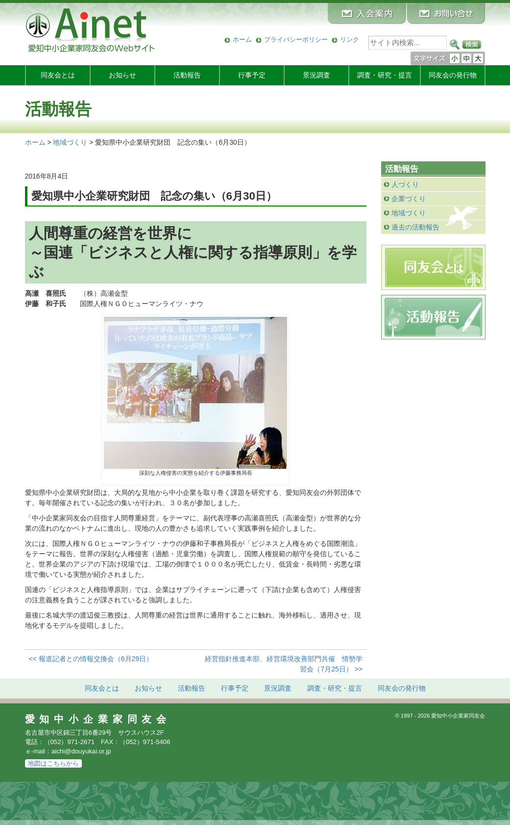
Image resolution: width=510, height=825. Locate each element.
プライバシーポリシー (296, 39)
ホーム (242, 39)
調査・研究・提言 (384, 75)
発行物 (453, 75)
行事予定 (252, 75)
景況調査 (316, 75)
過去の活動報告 (415, 227)
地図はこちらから (53, 763)
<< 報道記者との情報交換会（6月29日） (91, 659)
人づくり (405, 184)
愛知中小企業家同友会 (98, 719)
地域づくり (408, 213)
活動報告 (187, 75)
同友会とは (58, 75)
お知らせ (122, 75)
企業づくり (408, 199)
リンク (349, 39)
